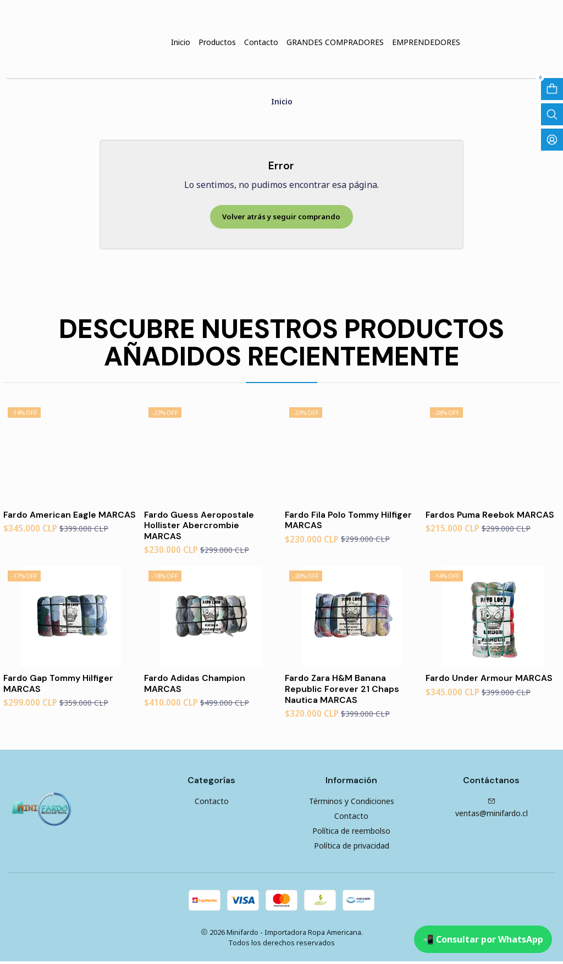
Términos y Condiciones (351, 804)
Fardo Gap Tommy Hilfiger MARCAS (60, 684)
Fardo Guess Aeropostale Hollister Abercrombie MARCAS (200, 524)
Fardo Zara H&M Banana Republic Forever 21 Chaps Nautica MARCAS (343, 690)
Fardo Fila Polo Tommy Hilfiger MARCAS (351, 518)
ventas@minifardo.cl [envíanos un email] (491, 810)
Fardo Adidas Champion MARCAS (197, 684)
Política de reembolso (351, 833)
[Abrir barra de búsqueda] (552, 114)
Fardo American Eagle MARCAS (51, 518)
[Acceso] (552, 140)
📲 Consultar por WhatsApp (483, 939)
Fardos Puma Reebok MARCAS (492, 513)
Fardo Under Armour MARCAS (491, 679)
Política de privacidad (351, 848)
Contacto (212, 804)
